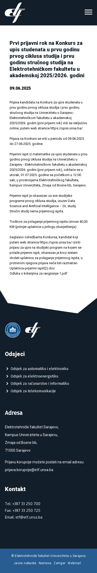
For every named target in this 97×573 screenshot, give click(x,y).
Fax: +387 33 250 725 (22, 510)
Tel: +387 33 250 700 (22, 503)
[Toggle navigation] (88, 13)
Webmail (74, 563)
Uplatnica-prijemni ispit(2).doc (32, 268)
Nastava (45, 563)
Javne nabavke (25, 563)
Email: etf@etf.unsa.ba (23, 517)
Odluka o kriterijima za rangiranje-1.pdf (38, 273)
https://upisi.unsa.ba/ (66, 128)
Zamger (59, 563)
